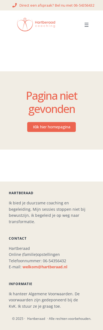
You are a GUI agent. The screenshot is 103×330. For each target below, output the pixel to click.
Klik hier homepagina (51, 126)
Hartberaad (36, 318)
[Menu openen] (86, 24)
